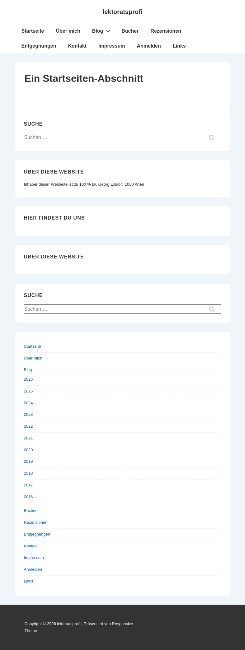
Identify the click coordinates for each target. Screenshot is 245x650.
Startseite (32, 31)
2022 (28, 426)
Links (179, 46)
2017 (28, 485)
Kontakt (77, 46)
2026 (28, 379)
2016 (28, 496)
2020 (28, 450)
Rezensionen (165, 31)
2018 (28, 473)
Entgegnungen (38, 46)
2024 (28, 403)
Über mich (68, 31)
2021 (28, 438)
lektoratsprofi (123, 11)
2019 (28, 461)
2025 (28, 391)
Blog (102, 30)
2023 (28, 414)
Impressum (111, 46)
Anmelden (149, 46)
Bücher (130, 31)
